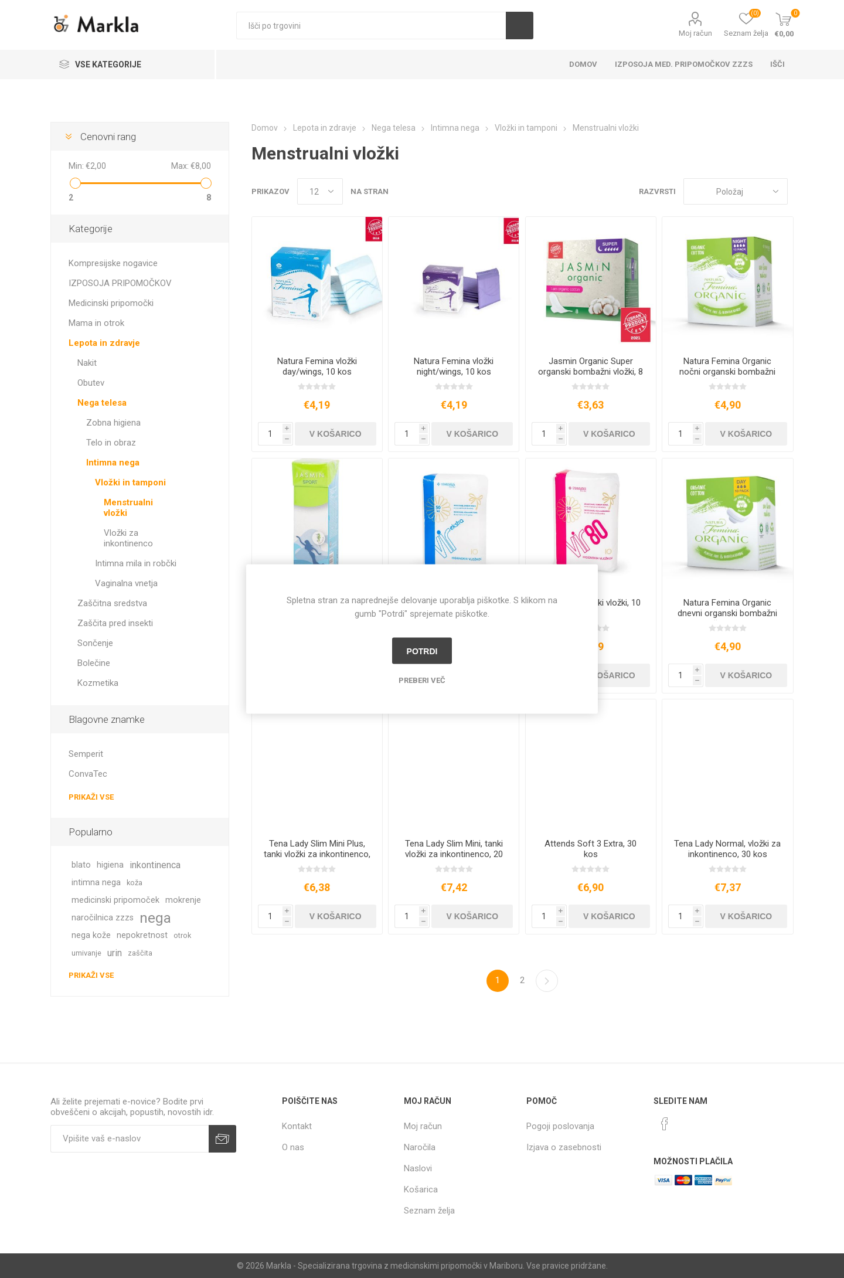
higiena (110, 865)
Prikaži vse (91, 797)
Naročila (419, 1147)
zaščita (140, 953)
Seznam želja (429, 1210)
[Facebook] (664, 1123)
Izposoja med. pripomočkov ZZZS (684, 64)
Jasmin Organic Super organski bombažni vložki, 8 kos (590, 372)
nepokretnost (142, 935)
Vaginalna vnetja (126, 583)
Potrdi (422, 650)
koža (134, 882)
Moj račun (695, 33)
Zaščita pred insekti (115, 623)
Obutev (90, 383)
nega (155, 918)
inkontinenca (155, 865)
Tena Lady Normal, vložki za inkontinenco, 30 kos (727, 848)
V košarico (335, 434)
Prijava (222, 1139)
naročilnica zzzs (103, 918)
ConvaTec (88, 774)
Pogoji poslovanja (560, 1126)
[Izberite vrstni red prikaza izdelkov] (735, 191)
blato (81, 865)
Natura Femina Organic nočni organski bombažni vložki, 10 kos (727, 372)
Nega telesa (102, 402)
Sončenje (95, 643)
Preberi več (422, 680)
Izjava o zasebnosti (563, 1147)
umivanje (86, 953)
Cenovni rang (108, 136)
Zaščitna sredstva (112, 603)
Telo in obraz (111, 442)
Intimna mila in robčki (135, 563)
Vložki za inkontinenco (128, 538)
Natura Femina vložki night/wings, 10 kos (454, 366)
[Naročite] (129, 1139)
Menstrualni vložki (128, 507)
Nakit (87, 363)
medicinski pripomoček (115, 900)
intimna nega (96, 883)
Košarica (421, 1189)
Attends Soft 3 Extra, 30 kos (590, 848)
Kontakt (297, 1126)
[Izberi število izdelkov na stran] (320, 191)
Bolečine (93, 663)
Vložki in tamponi (130, 482)
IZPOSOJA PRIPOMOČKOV (120, 283)
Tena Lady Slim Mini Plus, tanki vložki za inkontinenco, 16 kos (317, 854)
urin (114, 952)
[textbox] (371, 25)
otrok (182, 935)
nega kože (91, 935)
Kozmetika (97, 683)
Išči (519, 25)
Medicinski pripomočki (111, 303)
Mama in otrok (96, 323)
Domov (583, 64)
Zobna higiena (113, 422)
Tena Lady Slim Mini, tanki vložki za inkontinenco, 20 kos (454, 854)
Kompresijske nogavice (113, 263)
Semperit (86, 754)
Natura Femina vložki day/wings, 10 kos (317, 366)
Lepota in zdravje (104, 343)
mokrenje (183, 900)
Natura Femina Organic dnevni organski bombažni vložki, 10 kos (727, 613)
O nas (293, 1147)
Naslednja (547, 981)
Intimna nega (112, 462)
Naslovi (418, 1168)
